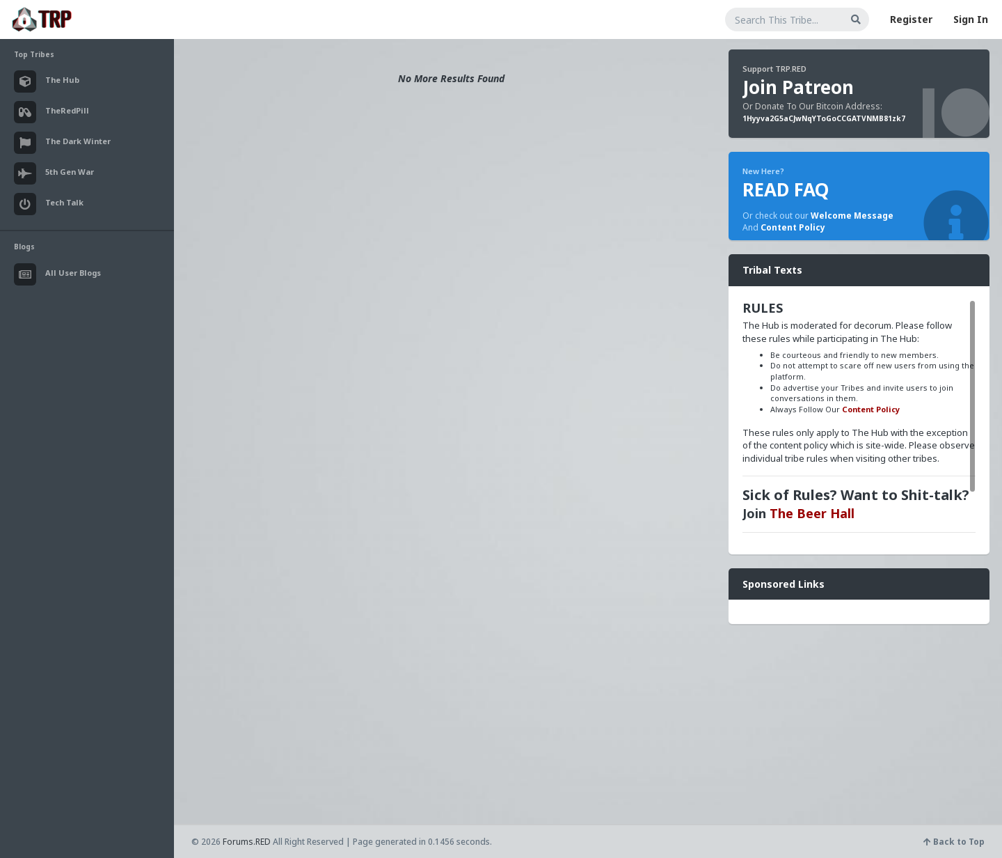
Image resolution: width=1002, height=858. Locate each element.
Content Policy (793, 227)
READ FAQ (785, 189)
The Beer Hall (812, 513)
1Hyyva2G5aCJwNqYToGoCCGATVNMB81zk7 (823, 118)
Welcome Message (852, 215)
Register (911, 19)
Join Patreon (798, 87)
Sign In (970, 19)
